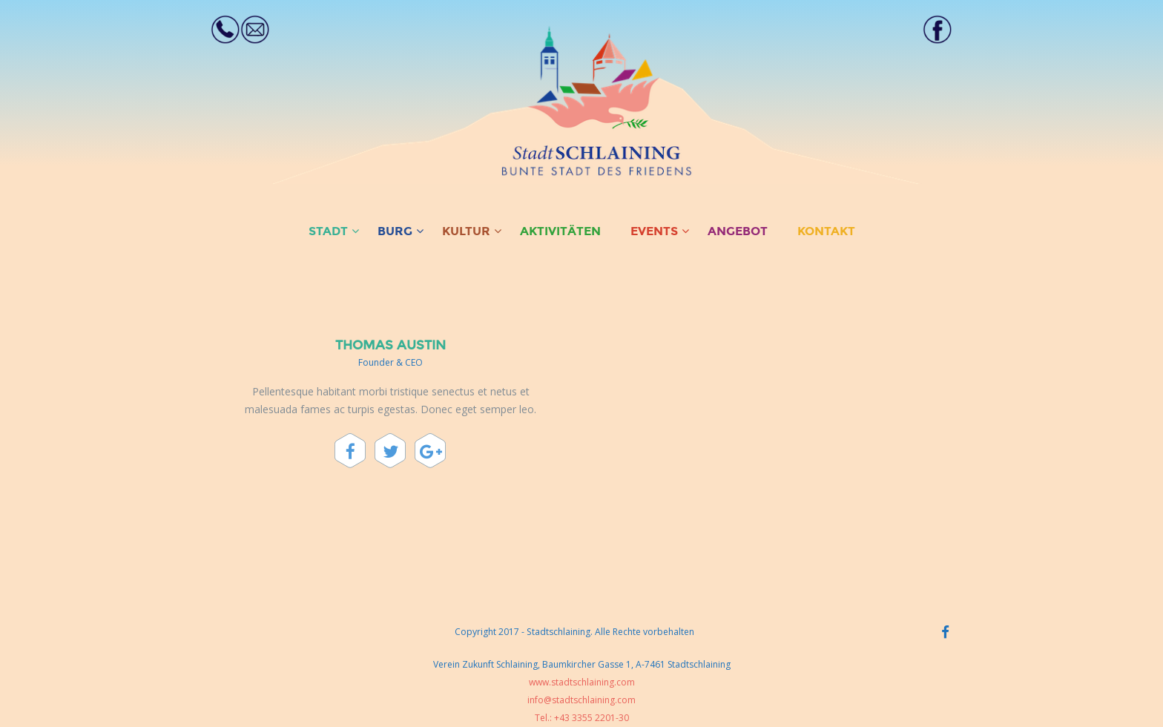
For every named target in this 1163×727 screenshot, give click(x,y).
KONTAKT (826, 231)
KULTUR (466, 231)
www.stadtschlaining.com (582, 682)
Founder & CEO (390, 362)
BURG (395, 231)
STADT (328, 231)
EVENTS (654, 231)
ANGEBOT (738, 231)
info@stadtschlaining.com (581, 700)
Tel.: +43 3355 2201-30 (582, 717)
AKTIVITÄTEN (560, 231)
